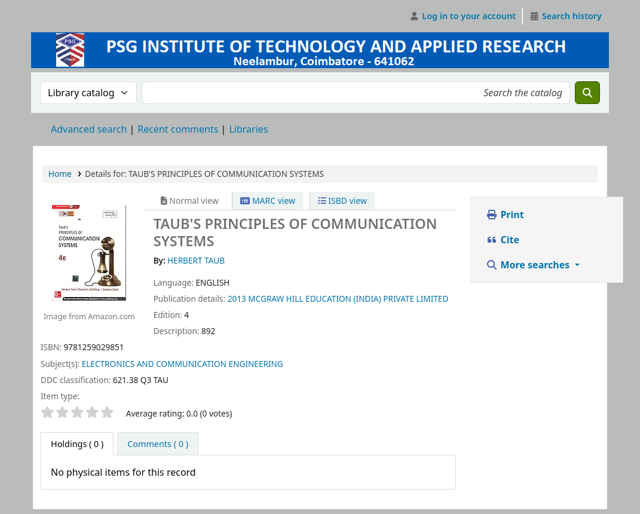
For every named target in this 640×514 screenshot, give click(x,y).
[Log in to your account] (463, 16)
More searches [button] (529, 264)
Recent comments (177, 129)
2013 (237, 298)
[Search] (587, 92)
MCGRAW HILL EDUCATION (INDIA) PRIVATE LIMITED (348, 298)
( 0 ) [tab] (77, 443)
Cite (502, 239)
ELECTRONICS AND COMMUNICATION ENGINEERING (182, 363)
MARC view (267, 200)
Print (504, 214)
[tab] (157, 444)
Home (60, 173)
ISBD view (342, 200)
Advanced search (89, 129)
